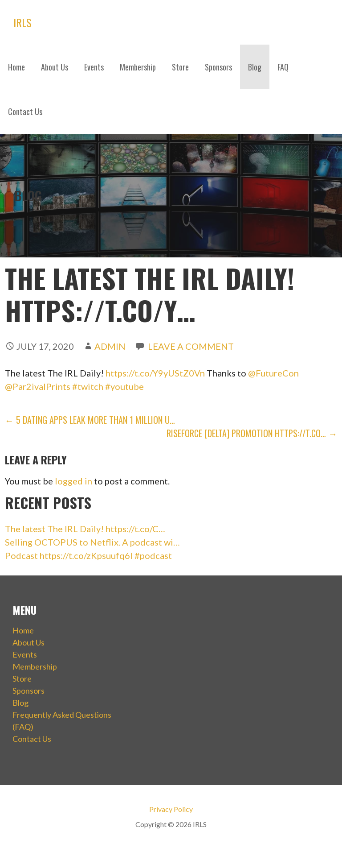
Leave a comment (191, 346)
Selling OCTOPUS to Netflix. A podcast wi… (92, 542)
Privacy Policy (171, 809)
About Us (54, 67)
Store (180, 67)
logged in (73, 481)
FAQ (283, 67)
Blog (254, 67)
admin (110, 346)
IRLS (22, 22)
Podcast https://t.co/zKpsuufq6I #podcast (88, 555)
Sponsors (218, 67)
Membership (138, 67)
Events (94, 67)
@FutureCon (273, 373)
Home (16, 67)
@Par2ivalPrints (37, 386)
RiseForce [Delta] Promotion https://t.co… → (252, 433)
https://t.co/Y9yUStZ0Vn (155, 373)
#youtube (124, 386)
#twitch (87, 386)
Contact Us (25, 111)
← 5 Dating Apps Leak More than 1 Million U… (90, 419)
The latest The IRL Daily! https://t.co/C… (85, 528)
